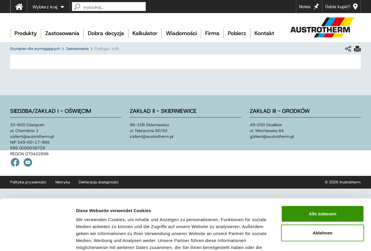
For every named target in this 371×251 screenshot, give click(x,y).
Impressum (214, 216)
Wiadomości (181, 33)
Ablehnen (322, 194)
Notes (304, 7)
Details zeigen (308, 239)
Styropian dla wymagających (35, 48)
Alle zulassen (322, 175)
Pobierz (237, 33)
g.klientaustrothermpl (272, 136)
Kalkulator (144, 33)
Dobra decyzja (106, 33)
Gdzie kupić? (337, 7)
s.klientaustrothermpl (151, 136)
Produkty (25, 33)
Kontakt (264, 33)
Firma (212, 33)
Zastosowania (62, 33)
